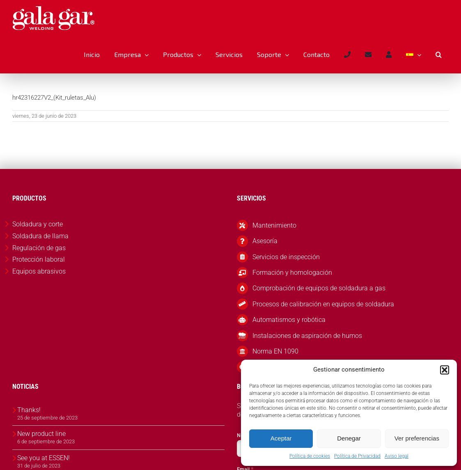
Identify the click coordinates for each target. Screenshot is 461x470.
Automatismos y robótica (289, 320)
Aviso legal (396, 456)
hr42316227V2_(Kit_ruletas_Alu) (54, 97)
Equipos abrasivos (39, 271)
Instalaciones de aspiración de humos (307, 336)
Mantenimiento (274, 225)
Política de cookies (309, 456)
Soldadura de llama (40, 236)
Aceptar (281, 438)
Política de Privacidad (357, 456)
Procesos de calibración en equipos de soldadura (323, 304)
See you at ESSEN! (43, 458)
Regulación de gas (39, 248)
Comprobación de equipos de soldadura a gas (318, 288)
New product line (41, 434)
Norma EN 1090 (275, 351)
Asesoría (265, 241)
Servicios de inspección (286, 257)
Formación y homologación (292, 272)
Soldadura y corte (37, 224)
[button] (444, 370)
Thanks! (29, 410)
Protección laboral (38, 259)
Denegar (349, 438)
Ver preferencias (416, 438)
